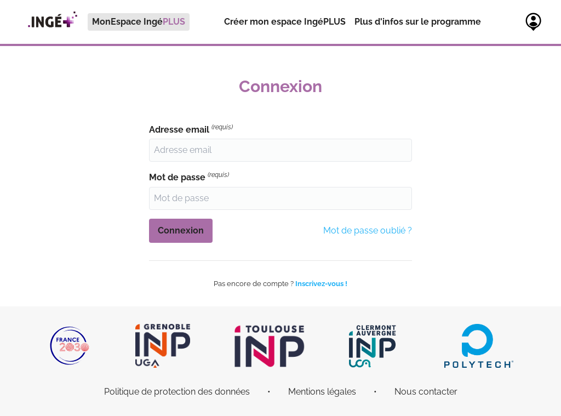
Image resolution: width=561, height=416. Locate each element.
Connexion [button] (181, 230)
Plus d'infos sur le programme (417, 21)
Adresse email (191, 129)
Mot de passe (189, 177)
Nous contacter (425, 391)
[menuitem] (104, 22)
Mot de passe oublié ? (367, 230)
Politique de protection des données (177, 391)
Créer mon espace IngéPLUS (285, 21)
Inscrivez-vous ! (321, 284)
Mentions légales (322, 391)
